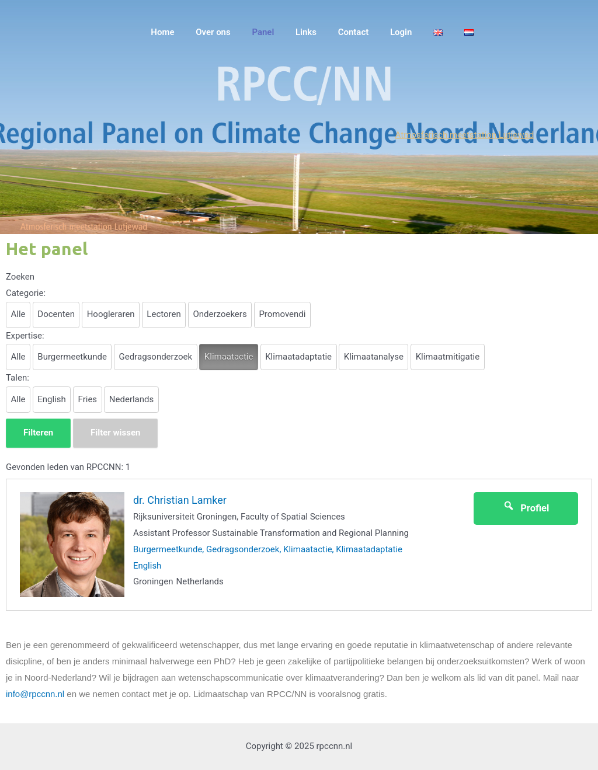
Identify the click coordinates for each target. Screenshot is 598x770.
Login (411, 32)
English (51, 399)
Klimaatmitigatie (448, 356)
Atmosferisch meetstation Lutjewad (464, 135)
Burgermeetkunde (72, 356)
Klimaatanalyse (374, 356)
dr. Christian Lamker (180, 500)
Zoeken (20, 276)
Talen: (17, 377)
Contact (367, 32)
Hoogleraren (111, 314)
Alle (18, 314)
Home (191, 32)
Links (323, 32)
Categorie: (26, 293)
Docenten (56, 314)
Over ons (238, 32)
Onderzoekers (219, 314)
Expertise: (25, 335)
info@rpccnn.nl (35, 694)
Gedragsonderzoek (156, 356)
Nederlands (131, 399)
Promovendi (282, 314)
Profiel (526, 507)
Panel (284, 32)
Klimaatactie (228, 356)
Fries (88, 399)
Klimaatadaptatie (298, 356)
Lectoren (163, 314)
